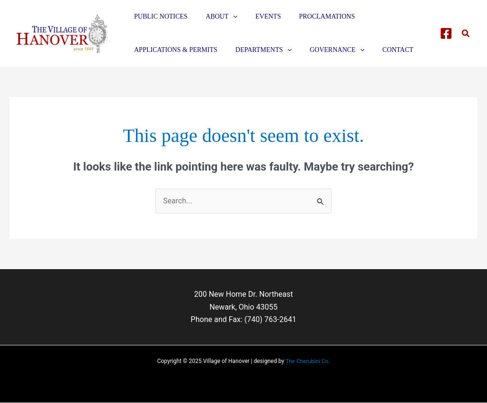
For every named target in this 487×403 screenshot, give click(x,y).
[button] (466, 34)
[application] (226, 16)
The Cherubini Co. (308, 361)
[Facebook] (446, 33)
